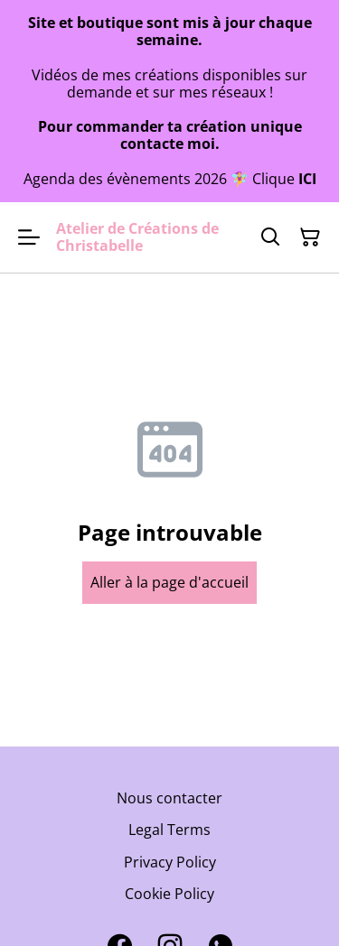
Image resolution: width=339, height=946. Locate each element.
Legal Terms (169, 829)
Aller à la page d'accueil (169, 582)
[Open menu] (29, 237)
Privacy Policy (170, 862)
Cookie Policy (169, 894)
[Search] (270, 237)
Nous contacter (169, 798)
